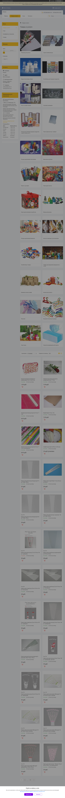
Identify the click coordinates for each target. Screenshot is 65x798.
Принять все (28, 794)
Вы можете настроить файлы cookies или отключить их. (32, 791)
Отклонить (38, 794)
